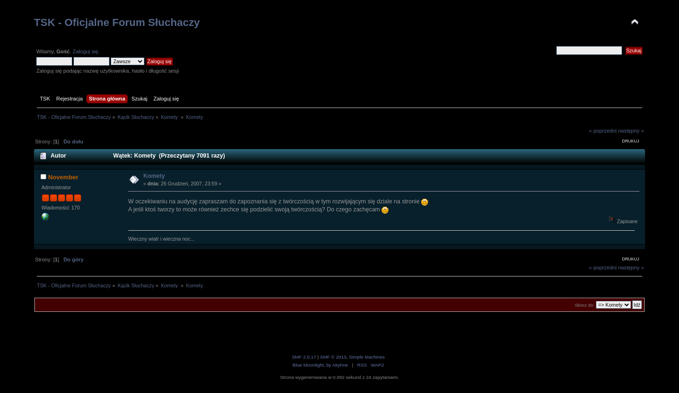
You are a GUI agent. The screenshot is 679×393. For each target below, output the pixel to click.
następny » (631, 131)
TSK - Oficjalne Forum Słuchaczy (117, 22)
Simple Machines (367, 357)
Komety (154, 176)
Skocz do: (585, 305)
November (63, 177)
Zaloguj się (85, 51)
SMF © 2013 (333, 357)
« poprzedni (603, 131)
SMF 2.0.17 (304, 357)
